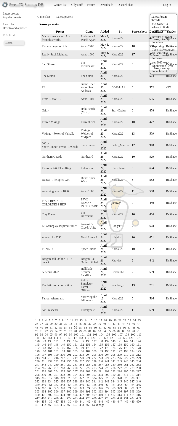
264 (37, 368)
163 (43, 348)
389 (75, 391)
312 (126, 374)
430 (119, 398)
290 (94, 371)
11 (71, 320)
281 (37, 371)
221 (88, 358)
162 (37, 348)
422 (69, 398)
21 (119, 320)
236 (75, 361)
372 (75, 388)
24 (134, 320)
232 (50, 361)
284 (56, 371)
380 (126, 388)
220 (81, 358)
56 (75, 327)
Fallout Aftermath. (53, 298)
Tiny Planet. (49, 214)
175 (119, 348)
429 (113, 398)
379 (119, 388)
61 (100, 327)
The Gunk (87, 75)
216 (56, 358)
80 (85, 331)
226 (119, 358)
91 (138, 331)
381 (132, 388)
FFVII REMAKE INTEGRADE (89, 203)
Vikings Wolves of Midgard (87, 133)
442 (88, 401)
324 (94, 378)
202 (75, 354)
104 (101, 334)
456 (69, 404)
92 (36, 334)
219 (75, 358)
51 (51, 327)
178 (138, 348)
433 (138, 398)
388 (69, 391)
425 (88, 398)
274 (100, 368)
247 (37, 364)
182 (56, 351)
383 (37, 391)
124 (118, 337)
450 (138, 401)
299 (43, 374)
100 (76, 334)
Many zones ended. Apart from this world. (57, 38)
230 (37, 361)
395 (113, 391)
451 (37, 404)
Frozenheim (88, 122)
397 (126, 391)
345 (119, 381)
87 (118, 331)
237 (81, 361)
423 (75, 398)
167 (69, 348)
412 (113, 394)
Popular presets (12, 17)
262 (132, 364)
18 (105, 320)
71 (41, 331)
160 (132, 344)
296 (132, 371)
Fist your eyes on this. (55, 46)
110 (139, 334)
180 (43, 351)
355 (75, 384)
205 (94, 354)
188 (94, 351)
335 (56, 381)
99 (70, 334)
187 (88, 351)
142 (126, 341)
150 (69, 344)
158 (119, 344)
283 (50, 371)
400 (37, 394)
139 (107, 341)
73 (51, 331)
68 (133, 327)
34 (75, 323)
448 (126, 401)
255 (88, 364)
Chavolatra (117, 168)
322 (81, 378)
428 (107, 398)
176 (126, 348)
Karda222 (117, 38)
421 (62, 398)
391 (88, 391)
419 (50, 398)
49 (41, 327)
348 (138, 381)
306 (88, 374)
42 (114, 323)
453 (50, 404)
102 (88, 334)
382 (138, 388)
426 (94, 398)
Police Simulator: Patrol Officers (87, 285)
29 (51, 323)
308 (100, 374)
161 (138, 344)
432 (132, 398)
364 (132, 384)
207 (107, 354)
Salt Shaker (48, 64)
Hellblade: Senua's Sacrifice (87, 272)
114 (56, 337)
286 (69, 371)
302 (62, 374)
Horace (159, 58)
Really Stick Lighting (55, 54)
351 (50, 384)
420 (56, 398)
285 (62, 371)
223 (100, 358)
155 (100, 344)
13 (81, 320)
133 (69, 341)
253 (75, 364)
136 (88, 341)
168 (75, 348)
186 (81, 351)
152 (81, 344)
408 (88, 394)
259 (113, 364)
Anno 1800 (87, 54)
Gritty (45, 110)
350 (43, 384)
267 (56, 368)
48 (36, 327)
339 (81, 381)
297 (138, 371)
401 (43, 394)
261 (126, 364)
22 (124, 320)
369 (56, 388)
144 (138, 341)
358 (94, 384)
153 (88, 344)
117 (74, 337)
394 (107, 391)
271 (81, 368)
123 (112, 337)
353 (62, 384)
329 (126, 378)
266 (50, 368)
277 (119, 368)
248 (43, 364)
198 (50, 354)
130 (50, 341)
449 (132, 401)
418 (43, 398)
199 (56, 354)
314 (138, 374)
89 (128, 331)
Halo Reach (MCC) (88, 110)
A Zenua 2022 (50, 272)
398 (132, 391)
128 (37, 341)
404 (62, 394)
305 (81, 374)
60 (95, 327)
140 (113, 341)
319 (62, 378)
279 (132, 368)
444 (100, 401)
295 (126, 371)
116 (68, 337)
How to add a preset (15, 28)
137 (94, 341)
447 (119, 401)
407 (81, 394)
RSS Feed (9, 35)
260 (119, 364)
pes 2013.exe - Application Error (162, 64)
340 (88, 381)
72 (46, 331)
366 (37, 388)
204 (88, 354)
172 (100, 348)
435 (43, 401)
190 (107, 351)
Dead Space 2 (89, 237)
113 (49, 337)
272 (88, 368)
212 (138, 354)
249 (50, 364)
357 (88, 384)
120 (93, 337)
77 (70, 331)
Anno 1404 (87, 98)
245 (132, 361)
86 (114, 331)
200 (62, 354)
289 (88, 371)
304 (75, 374)
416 (138, 394)
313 (132, 374)
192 (119, 351)
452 (43, 404)
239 (94, 361)
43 (118, 323)
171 (94, 348)
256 (94, 364)
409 (94, 394)
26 (36, 323)
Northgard (87, 156)
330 (132, 378)
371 (69, 388)
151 (75, 344)
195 (138, 351)
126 (131, 337)
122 (106, 337)
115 (62, 337)
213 (37, 358)
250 (56, 364)
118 (80, 337)
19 (110, 320)
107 (120, 334)
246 (138, 361)
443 (94, 401)
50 (46, 327)
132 (62, 341)
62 (104, 327)
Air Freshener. (50, 310)
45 (128, 323)
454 (56, 404)
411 (107, 394)
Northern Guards (52, 156)
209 (119, 354)
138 (100, 341)
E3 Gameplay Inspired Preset (59, 225)
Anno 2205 (87, 46)
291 (100, 371)
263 (138, 364)
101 (82, 334)
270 (75, 368)
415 (132, 394)
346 (126, 381)
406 (75, 394)
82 (94, 331)
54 (65, 327)
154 (94, 344)
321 (75, 378)
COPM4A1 (118, 87)
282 (43, 371)
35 (80, 323)
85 (109, 331)
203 (81, 354)
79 (80, 331)
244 (126, 361)
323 (88, 378)
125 (125, 337)
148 (56, 344)
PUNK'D (47, 249)
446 (113, 401)
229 (138, 358)
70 (36, 331)
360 (107, 384)
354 (69, 384)
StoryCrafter (118, 110)
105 (107, 334)
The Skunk (48, 75)
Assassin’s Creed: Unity (88, 226)
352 (56, 384)
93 (41, 334)
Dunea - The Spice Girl (56, 179)
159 (126, 344)
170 (88, 348)
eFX (168, 87)
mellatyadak (161, 71)
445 (107, 401)
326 (107, 378)
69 (138, 327)
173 (107, 348)
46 (133, 323)
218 (69, 358)
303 (69, 374)
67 (129, 327)
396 (119, 391)
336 (62, 381)
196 (37, 354)
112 (43, 337)
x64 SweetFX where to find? (160, 25)
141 (119, 341)
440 (75, 401)
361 (113, 384)
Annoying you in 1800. (55, 191)
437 (56, 401)
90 (133, 331)
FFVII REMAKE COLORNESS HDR (54, 203)
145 (37, 344)
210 (126, 354)
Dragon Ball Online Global (89, 260)
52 (55, 327)
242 (113, 361)
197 (43, 354)
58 (85, 327)
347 (132, 381)
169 (81, 348)
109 (133, 334)
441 (81, 401)
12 (43, 87)
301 (56, 374)
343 (107, 381)
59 (90, 327)
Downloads (106, 4)
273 (94, 368)
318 (56, 378)
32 (65, 323)
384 (43, 391)
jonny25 (116, 202)
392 (94, 391)
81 (89, 331)
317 (50, 378)
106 (114, 334)
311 (119, 374)
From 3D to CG (51, 98)
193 (126, 351)
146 (43, 344)
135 (81, 341)
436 (50, 401)
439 (69, 401)
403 (56, 394)
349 (37, 384)
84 (104, 331)
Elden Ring (87, 168)
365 (138, 384)
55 (70, 327)
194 (132, 351)
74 (55, 331)
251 (62, 364)
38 (94, 323)
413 (119, 394)
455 (62, 404)
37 (89, 323)
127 (137, 337)
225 (113, 358)
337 (69, 381)
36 (85, 323)
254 (81, 364)
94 (46, 334)
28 (46, 323)
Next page (98, 404)
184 (69, 351)
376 (100, 388)
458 (81, 404)
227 (126, 358)
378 (113, 388)
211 (132, 354)
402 (50, 394)
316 (43, 378)
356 (81, 384)
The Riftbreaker (87, 64)
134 (75, 341)
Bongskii (116, 225)
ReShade (171, 38)
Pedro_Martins (120, 145)
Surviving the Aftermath (89, 298)
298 (37, 374)
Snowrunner (88, 145)
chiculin (116, 237)
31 (60, 323)
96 (55, 334)
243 (119, 361)
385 (50, 391)
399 (138, 391)
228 (132, 358)
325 (100, 378)
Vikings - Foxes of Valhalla (58, 133)
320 (69, 378)
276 (113, 368)
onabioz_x (117, 285)
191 (113, 351)
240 (100, 361)
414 (126, 394)
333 (43, 381)
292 (107, 371)
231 (43, 361)
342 (100, 381)
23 (129, 320)
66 (124, 327)
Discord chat (125, 4)
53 (60, 327)
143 (132, 341)
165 (56, 348)
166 (62, 348)
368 (50, 388)
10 (66, 320)
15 (90, 320)
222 (94, 358)
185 (75, 351)
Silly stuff (77, 4)
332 (37, 381)
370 (62, 388)
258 (107, 364)
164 (50, 348)
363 (126, 384)
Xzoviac (116, 260)
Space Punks (88, 249)
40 (104, 323)
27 (41, 323)
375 (94, 388)
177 (132, 348)
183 (62, 351)
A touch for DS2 (51, 237)
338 (75, 381)
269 (69, 368)
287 (75, 371)
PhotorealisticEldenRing (56, 168)
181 (50, 351)
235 (69, 361)
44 (123, 323)
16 (95, 320)
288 (81, 371)
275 (107, 368)
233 (56, 361)
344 (113, 381)
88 (123, 331)
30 (55, 323)
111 (37, 337)
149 (62, 344)
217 (62, 358)
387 (62, 391)
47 (138, 323)
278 (126, 368)
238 (88, 361)
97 (60, 334)
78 (75, 331)
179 (37, 351)
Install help (9, 24)
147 (50, 344)
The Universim (87, 214)
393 (100, 391)
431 (126, 398)
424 (81, 398)
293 (113, 371)
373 (81, 388)
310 (113, 374)
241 (107, 361)
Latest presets (11, 13)
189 (100, 351)
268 (62, 368)
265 (43, 368)
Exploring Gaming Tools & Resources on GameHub (163, 50)
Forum (91, 4)
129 (43, 341)
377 (107, 388)
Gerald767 (117, 272)
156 (107, 344)
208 (113, 354)
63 (109, 327)
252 (69, 364)
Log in (167, 4)
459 (88, 404)
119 (87, 337)
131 (56, 341)
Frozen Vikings (51, 122)
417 (37, 398)
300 (50, 374)
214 (43, 358)
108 (126, 334)
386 (56, 391)
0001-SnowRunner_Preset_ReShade (60, 145)
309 (107, 374)
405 (69, 394)
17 (100, 320)
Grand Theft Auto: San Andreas (88, 87)
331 (138, 378)
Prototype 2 (88, 310)
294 (119, 371)
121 (99, 337)
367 (43, 388)
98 (65, 334)
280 (138, 368)
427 (100, 398)
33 (70, 323)
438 (62, 401)
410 (100, 394)
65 (119, 327)
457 (75, 404)
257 (100, 364)
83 (99, 331)
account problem (162, 36)
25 (139, 320)
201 (69, 354)
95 (51, 334)
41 (109, 323)
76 (65, 331)
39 (99, 323)
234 (62, 361)
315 (37, 378)
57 (80, 327)
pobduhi (159, 42)
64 (114, 327)
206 (100, 354)
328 (119, 378)
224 (107, 358)
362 (119, 384)
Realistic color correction (57, 285)
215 (50, 358)
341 (94, 381)
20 (114, 320)
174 (113, 348)
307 (94, 374)
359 (100, 384)
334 (50, 381)
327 (113, 378)
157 (113, 344)
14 (85, 320)
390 (81, 391)
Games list (60, 4)
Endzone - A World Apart (88, 38)
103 (95, 334)
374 (88, 388)
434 (37, 401)
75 (60, 331)
